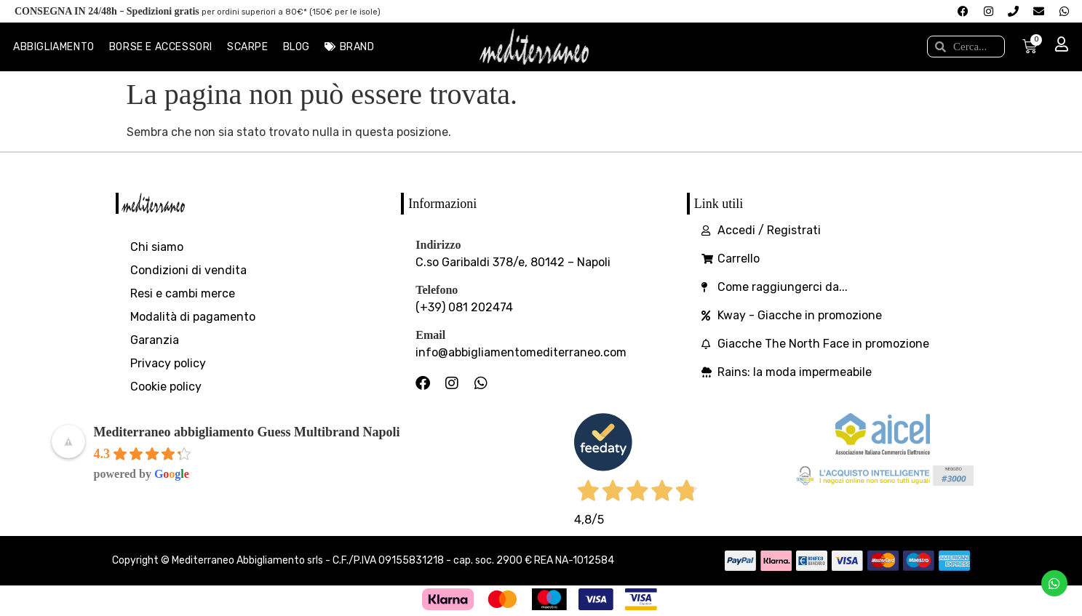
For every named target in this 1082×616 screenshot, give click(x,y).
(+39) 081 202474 (464, 307)
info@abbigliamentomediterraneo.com (520, 352)
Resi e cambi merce (182, 293)
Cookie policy (166, 386)
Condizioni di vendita (188, 270)
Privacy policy (168, 363)
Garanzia (154, 340)
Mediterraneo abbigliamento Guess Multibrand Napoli (247, 432)
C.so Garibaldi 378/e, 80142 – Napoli (512, 262)
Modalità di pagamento (192, 317)
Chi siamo (156, 247)
